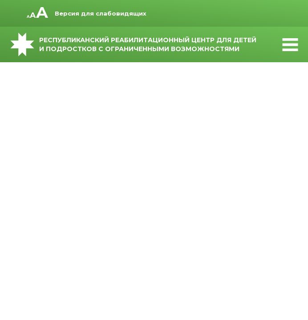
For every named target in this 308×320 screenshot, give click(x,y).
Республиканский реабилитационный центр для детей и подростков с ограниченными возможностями (154, 44)
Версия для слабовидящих (100, 13)
